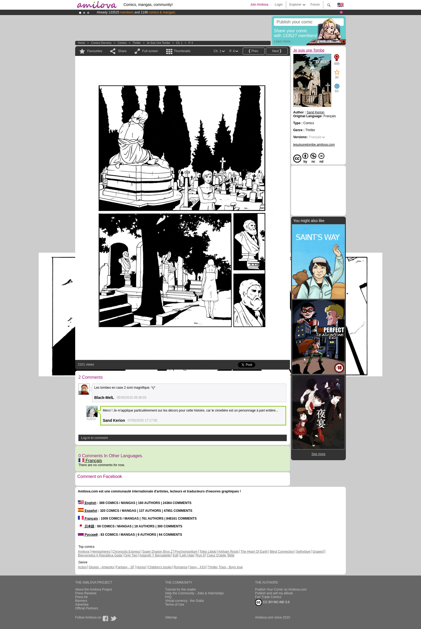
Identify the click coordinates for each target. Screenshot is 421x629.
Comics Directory (101, 42)
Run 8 (200, 555)
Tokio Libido (207, 551)
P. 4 (190, 42)
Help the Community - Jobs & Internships (194, 593)
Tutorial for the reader (180, 589)
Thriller (137, 42)
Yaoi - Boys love (231, 567)
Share (122, 51)
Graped (317, 551)
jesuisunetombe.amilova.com (314, 144)
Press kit (81, 597)
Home (81, 42)
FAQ (168, 597)
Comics (122, 42)
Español (87, 511)
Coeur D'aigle (217, 555)
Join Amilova (259, 4)
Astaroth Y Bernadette (155, 555)
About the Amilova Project (93, 589)
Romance (180, 567)
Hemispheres (100, 551)
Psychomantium (186, 551)
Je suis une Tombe (158, 42)
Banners (81, 601)
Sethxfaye (303, 551)
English (87, 503)
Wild (231, 555)
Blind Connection (282, 551)
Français (90, 460)
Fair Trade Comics (268, 597)
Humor (141, 567)
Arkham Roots (228, 551)
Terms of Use (174, 604)
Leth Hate (187, 555)
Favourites (94, 51)
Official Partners (86, 608)
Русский (88, 535)
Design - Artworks (101, 567)
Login (278, 4)
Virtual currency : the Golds (184, 601)
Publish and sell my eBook (274, 593)
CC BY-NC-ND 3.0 (272, 602)
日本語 (86, 526)
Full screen (150, 51)
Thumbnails (182, 51)
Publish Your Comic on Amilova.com (281, 589)
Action (82, 567)
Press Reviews (85, 593)
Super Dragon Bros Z (157, 551)
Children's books (160, 567)
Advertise (82, 604)
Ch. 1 (179, 42)
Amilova (83, 551)
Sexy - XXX (198, 567)
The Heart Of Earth (254, 551)
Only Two (130, 555)
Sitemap (171, 617)
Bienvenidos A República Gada (100, 555)
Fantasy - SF (125, 567)
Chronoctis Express (126, 551)
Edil (175, 555)
